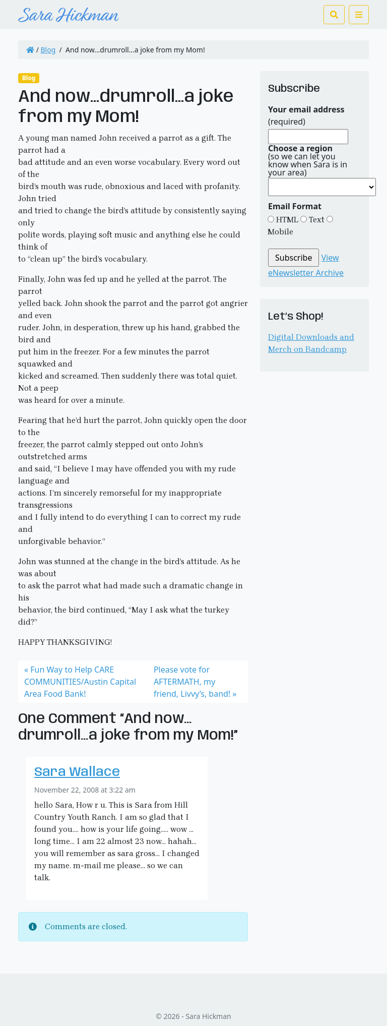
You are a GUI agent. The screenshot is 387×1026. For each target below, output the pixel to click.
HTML (286, 219)
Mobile (280, 231)
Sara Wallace (77, 772)
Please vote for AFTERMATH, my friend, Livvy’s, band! (192, 681)
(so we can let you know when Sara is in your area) (307, 160)
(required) (306, 115)
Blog (48, 49)
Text (316, 219)
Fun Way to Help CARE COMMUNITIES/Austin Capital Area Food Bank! (80, 681)
